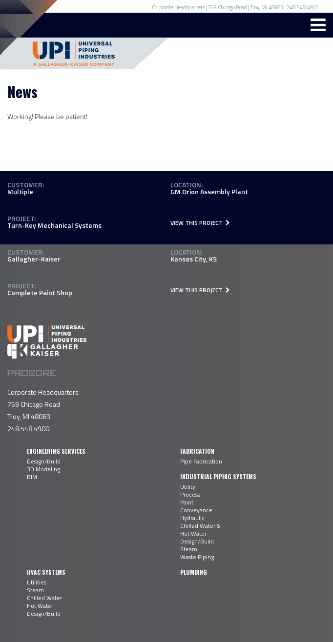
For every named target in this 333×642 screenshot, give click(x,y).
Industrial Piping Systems (218, 476)
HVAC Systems (46, 572)
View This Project (200, 222)
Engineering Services (56, 451)
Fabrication (197, 451)
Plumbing (193, 572)
